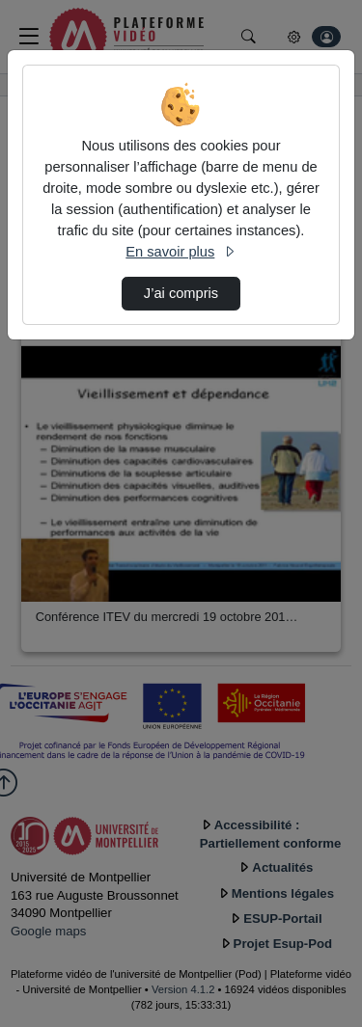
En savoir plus (180, 251)
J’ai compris (181, 293)
